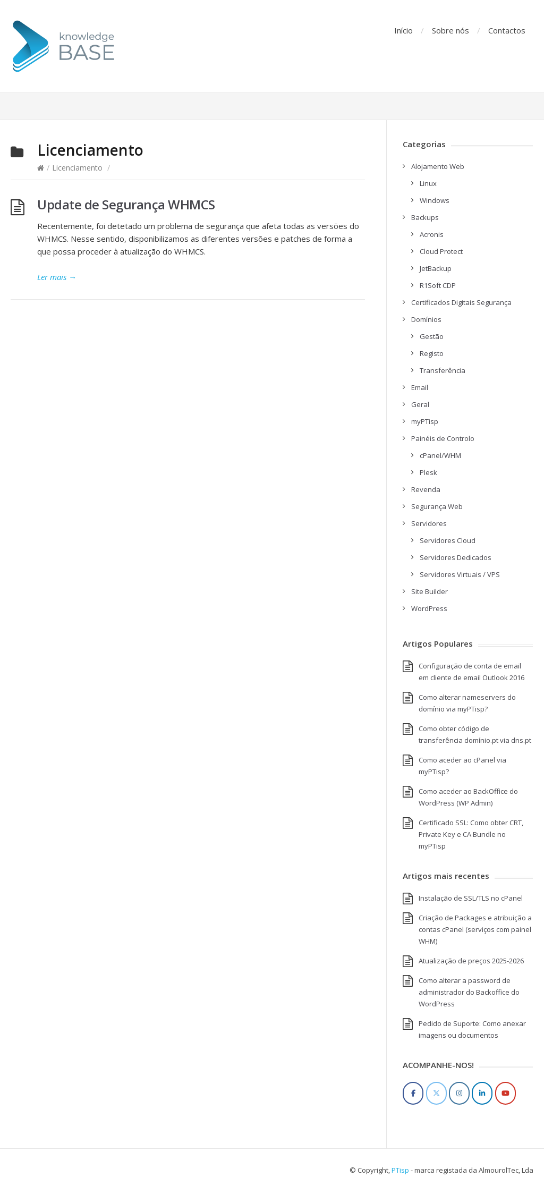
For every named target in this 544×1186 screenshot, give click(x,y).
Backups (425, 217)
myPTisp (424, 421)
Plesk (428, 472)
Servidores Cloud (447, 540)
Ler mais (56, 277)
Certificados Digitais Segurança (461, 302)
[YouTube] (505, 1093)
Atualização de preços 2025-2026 (471, 960)
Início (403, 30)
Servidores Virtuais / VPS (460, 574)
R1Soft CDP (438, 285)
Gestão (432, 336)
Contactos (506, 30)
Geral (420, 404)
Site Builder (429, 591)
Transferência (442, 370)
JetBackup (436, 268)
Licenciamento (77, 168)
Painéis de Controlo (442, 438)
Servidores (429, 523)
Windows (434, 200)
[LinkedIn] (482, 1093)
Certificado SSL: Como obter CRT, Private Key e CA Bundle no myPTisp (471, 834)
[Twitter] (436, 1093)
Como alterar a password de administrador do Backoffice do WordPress (469, 992)
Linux (428, 183)
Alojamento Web (437, 166)
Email (419, 387)
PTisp (400, 1170)
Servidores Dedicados (455, 557)
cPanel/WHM (440, 455)
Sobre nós (450, 30)
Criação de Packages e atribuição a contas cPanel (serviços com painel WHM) (475, 929)
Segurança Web (437, 506)
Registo (432, 353)
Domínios (426, 319)
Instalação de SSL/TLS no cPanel (471, 898)
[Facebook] (413, 1093)
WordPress (429, 608)
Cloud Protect (441, 251)
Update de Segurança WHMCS (126, 204)
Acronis (432, 234)
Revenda (425, 489)
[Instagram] (459, 1093)
